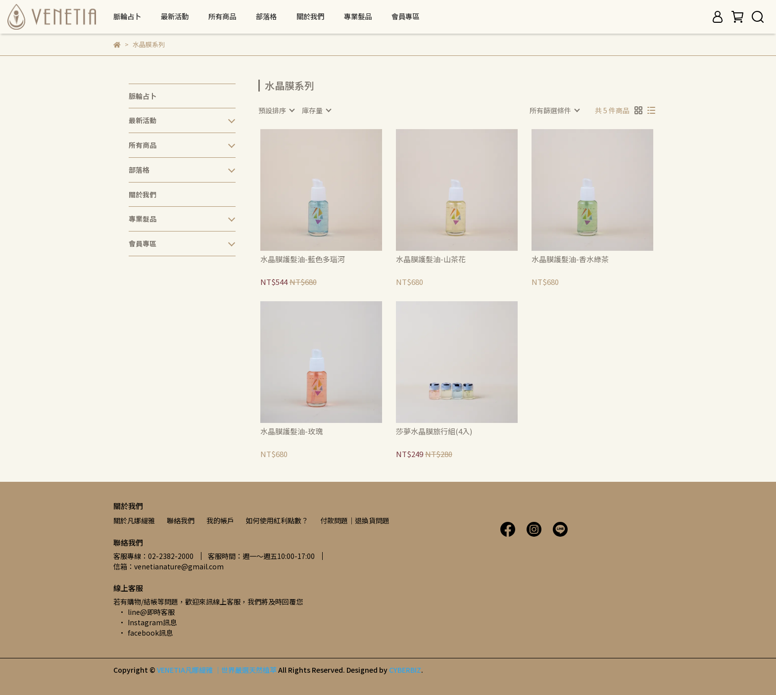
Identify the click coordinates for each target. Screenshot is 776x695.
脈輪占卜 (127, 16)
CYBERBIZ (405, 670)
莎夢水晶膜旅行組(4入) (434, 431)
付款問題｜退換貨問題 (354, 520)
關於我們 (310, 16)
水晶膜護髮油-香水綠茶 (570, 259)
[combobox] (276, 110)
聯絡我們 (180, 520)
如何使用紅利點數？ (277, 520)
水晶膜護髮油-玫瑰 (291, 431)
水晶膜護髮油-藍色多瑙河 (302, 259)
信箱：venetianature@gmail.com (168, 566)
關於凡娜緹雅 (134, 520)
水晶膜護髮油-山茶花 (431, 259)
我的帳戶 (220, 520)
